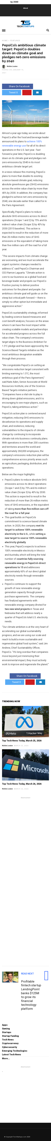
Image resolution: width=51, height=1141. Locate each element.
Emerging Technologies (14, 1051)
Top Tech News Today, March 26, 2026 (21, 784)
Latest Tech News (11, 1054)
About (25, 8)
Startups (6, 1032)
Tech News (8, 1039)
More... (6, 1058)
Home (5, 41)
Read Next (27, 973)
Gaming (6, 1028)
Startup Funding (10, 1036)
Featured (15, 41)
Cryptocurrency (10, 1043)
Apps (4, 1025)
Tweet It (11, 92)
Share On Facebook (17, 86)
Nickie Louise (7, 746)
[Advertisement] (25, 881)
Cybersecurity (9, 1047)
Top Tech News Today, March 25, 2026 (21, 740)
